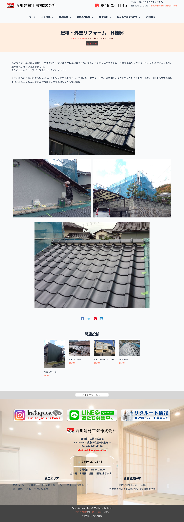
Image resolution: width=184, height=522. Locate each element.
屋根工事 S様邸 (75, 359)
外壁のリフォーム (51, 372)
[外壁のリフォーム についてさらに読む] (54, 353)
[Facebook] (82, 318)
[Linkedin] (101, 318)
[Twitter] (88, 318)
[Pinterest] (95, 318)
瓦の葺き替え (124, 359)
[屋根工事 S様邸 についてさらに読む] (79, 347)
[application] (46, 17)
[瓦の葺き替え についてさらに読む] (129, 347)
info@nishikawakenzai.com (163, 5)
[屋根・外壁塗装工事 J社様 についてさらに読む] (104, 347)
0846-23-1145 (86, 461)
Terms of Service (97, 512)
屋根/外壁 (92, 43)
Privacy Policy (81, 512)
